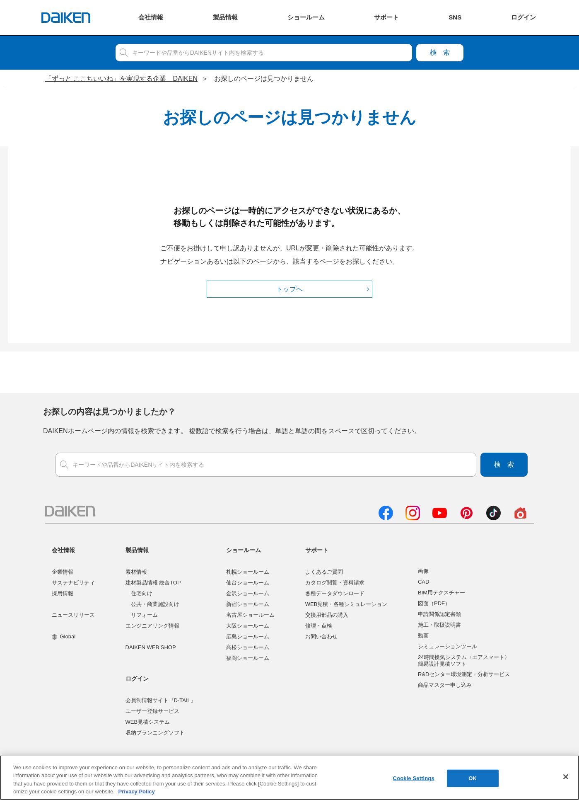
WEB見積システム (147, 722)
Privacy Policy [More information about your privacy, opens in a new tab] (136, 793)
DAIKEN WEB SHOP (150, 647)
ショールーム (243, 550)
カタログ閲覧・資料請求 (334, 582)
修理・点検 (318, 626)
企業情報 (62, 572)
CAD (423, 582)
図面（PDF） (434, 603)
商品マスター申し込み (445, 685)
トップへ (289, 289)
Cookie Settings (413, 780)
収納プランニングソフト (155, 733)
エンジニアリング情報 (152, 626)
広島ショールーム (247, 636)
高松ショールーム (247, 647)
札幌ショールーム (247, 572)
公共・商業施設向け (155, 604)
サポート (316, 550)
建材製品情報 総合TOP (153, 582)
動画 (423, 636)
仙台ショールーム (247, 582)
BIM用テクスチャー (441, 592)
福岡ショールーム (247, 658)
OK (472, 780)
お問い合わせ (321, 636)
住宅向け (141, 593)
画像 (423, 571)
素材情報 (136, 572)
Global (63, 636)
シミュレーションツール (447, 646)
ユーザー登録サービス (152, 711)
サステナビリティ (73, 582)
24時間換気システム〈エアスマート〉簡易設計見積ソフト (464, 660)
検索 (440, 52)
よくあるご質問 (324, 572)
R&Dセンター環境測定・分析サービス (464, 674)
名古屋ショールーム (250, 615)
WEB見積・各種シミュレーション (346, 604)
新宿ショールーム (247, 604)
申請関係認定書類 (439, 614)
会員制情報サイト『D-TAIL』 (160, 700)
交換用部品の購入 (326, 615)
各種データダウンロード (334, 593)
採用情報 (62, 593)
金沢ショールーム (247, 593)
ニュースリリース (73, 615)
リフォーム (144, 615)
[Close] (566, 778)
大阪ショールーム (247, 626)
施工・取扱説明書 (439, 625)
